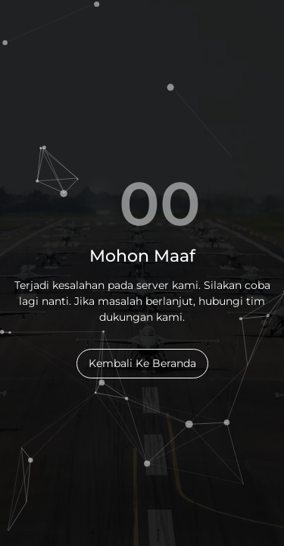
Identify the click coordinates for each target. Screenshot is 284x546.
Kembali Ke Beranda (142, 363)
